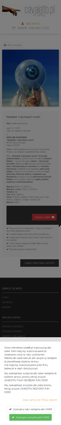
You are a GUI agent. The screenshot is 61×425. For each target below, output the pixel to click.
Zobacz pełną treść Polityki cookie (40, 399)
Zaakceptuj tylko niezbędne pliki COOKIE (30, 409)
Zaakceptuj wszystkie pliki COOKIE (30, 417)
